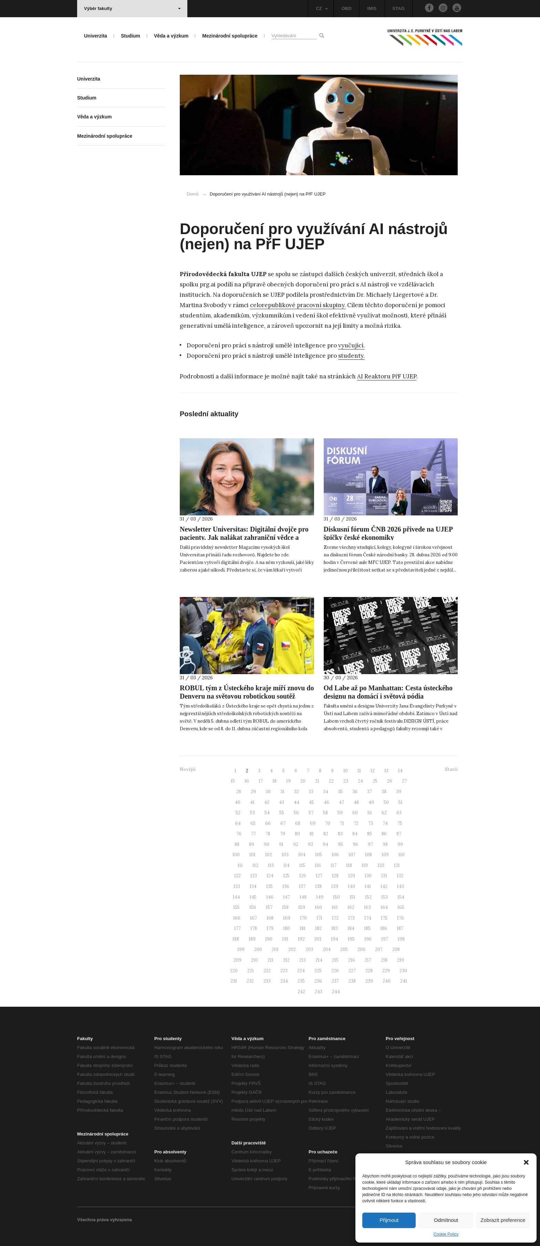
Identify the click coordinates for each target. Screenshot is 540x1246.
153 (384, 897)
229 (386, 971)
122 (237, 876)
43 (281, 802)
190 (268, 939)
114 (286, 865)
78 (268, 834)
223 (284, 971)
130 (368, 876)
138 (318, 886)
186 (383, 928)
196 (368, 939)
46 (326, 802)
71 (342, 823)
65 (253, 823)
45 (311, 802)
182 (318, 928)
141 (368, 886)
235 (301, 981)
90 (266, 844)
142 (384, 886)
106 (335, 855)
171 (319, 918)
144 (236, 897)
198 (401, 939)
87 (398, 834)
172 (335, 918)
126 (302, 876)
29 (253, 792)
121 (397, 865)
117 (333, 865)
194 (334, 939)
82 (325, 834)
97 (370, 844)
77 (253, 834)
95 (340, 844)
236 (318, 981)
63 (399, 813)
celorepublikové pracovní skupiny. (298, 305)
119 (365, 865)
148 (303, 897)
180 (286, 928)
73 (370, 823)
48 (356, 802)
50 (386, 802)
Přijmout (389, 1220)
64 (238, 823)
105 (318, 855)
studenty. (351, 355)
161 (335, 907)
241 (403, 981)
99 (400, 844)
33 (311, 792)
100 (236, 855)
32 (296, 792)
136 (285, 886)
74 (385, 823)
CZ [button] (322, 8)
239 (369, 981)
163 (367, 907)
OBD (347, 8)
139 (334, 886)
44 (296, 802)
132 (400, 876)
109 (385, 855)
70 (327, 823)
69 (312, 823)
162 (350, 907)
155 (236, 907)
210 (254, 960)
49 (371, 802)
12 (373, 771)
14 (400, 771)
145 (253, 897)
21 (317, 781)
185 (367, 928)
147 (286, 897)
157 (269, 907)
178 (253, 928)
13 (386, 771)
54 (267, 813)
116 (318, 865)
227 (352, 971)
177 (237, 928)
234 (284, 981)
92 (295, 844)
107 (352, 855)
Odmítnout (446, 1220)
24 (360, 781)
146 (269, 897)
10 (345, 771)
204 (327, 949)
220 (234, 971)
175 (384, 918)
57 (311, 813)
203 (309, 949)
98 (385, 844)
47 (341, 802)
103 (285, 855)
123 (253, 876)
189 (252, 939)
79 (282, 834)
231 (233, 981)
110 (401, 855)
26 (389, 781)
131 (384, 876)
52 (238, 813)
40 (237, 802)
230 (403, 971)
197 (384, 939)
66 (268, 823)
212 (286, 960)
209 (237, 960)
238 (352, 981)
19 (288, 781)
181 (302, 928)
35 (340, 792)
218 (384, 960)
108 (368, 855)
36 (354, 792)
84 (354, 834)
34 (325, 792)
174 (367, 918)
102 (268, 855)
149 (319, 897)
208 (396, 949)
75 (399, 823)
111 (240, 865)
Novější (188, 769)
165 (400, 907)
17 (261, 781)
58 (325, 813)
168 (270, 918)
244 (336, 992)
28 (238, 792)
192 (301, 939)
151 (352, 897)
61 (369, 813)
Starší (451, 769)
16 (247, 781)
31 (282, 792)
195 (351, 939)
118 (349, 865)
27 (404, 781)
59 (340, 813)
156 (252, 907)
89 (251, 844)
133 (236, 886)
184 (350, 928)
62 (384, 813)
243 (318, 992)
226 (335, 971)
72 (356, 823)
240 (387, 981)
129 (351, 876)
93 (310, 844)
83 (340, 834)
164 (384, 907)
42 (266, 802)
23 (345, 781)
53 (252, 813)
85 (369, 834)
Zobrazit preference (502, 1220)
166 (236, 918)
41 (252, 802)
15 (233, 781)
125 (286, 876)
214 (318, 960)
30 (268, 792)
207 (379, 949)
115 (302, 865)
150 (336, 897)
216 (351, 960)
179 (270, 928)
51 (400, 802)
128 (335, 876)
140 (351, 886)
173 (351, 918)
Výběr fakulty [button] (132, 8)
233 (267, 981)
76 (238, 834)
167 (253, 918)
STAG (398, 8)
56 (296, 813)
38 (384, 792)
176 (400, 918)
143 (400, 886)
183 (334, 928)
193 (317, 939)
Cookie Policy (446, 1234)
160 (318, 907)
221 (250, 971)
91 (281, 844)
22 (331, 781)
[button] (526, 1162)
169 (286, 918)
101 (252, 855)
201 (275, 949)
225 (318, 971)
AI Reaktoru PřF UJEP (386, 376)
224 (301, 971)
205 (344, 949)
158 (285, 907)
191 (285, 939)
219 (400, 960)
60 (355, 813)
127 (319, 876)
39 (398, 792)
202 (292, 949)
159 (301, 907)
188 (235, 939)
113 (271, 865)
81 (312, 834)
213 (302, 960)
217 (368, 960)
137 (302, 886)
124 (270, 876)
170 (303, 918)
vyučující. (351, 345)
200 (258, 949)
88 (237, 844)
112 (255, 865)
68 (297, 823)
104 (301, 855)
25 (375, 781)
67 (282, 823)
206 (361, 949)
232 (250, 981)
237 (335, 981)
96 (355, 844)
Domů (193, 194)
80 (297, 834)
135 (269, 886)
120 (380, 865)
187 (400, 928)
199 (241, 949)
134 (253, 886)
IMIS (372, 8)
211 (270, 960)
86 (384, 834)
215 (335, 960)
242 (301, 992)
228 (369, 971)
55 (281, 813)
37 (369, 792)
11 (359, 771)
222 (267, 971)
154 (400, 897)
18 (274, 781)
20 (302, 781)
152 (368, 897)
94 (325, 844)
